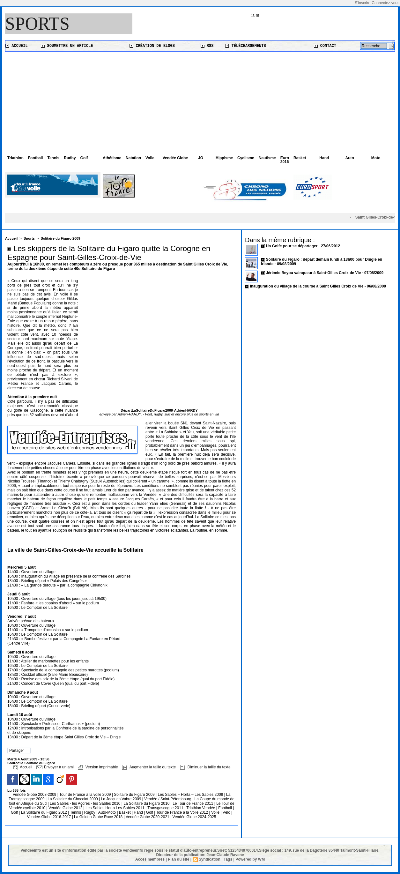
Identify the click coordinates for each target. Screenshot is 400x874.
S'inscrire (362, 3)
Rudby (70, 158)
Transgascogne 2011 (165, 808)
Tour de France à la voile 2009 (85, 794)
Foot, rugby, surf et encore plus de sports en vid (182, 414)
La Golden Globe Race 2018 (98, 817)
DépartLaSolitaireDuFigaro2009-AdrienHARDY (159, 410)
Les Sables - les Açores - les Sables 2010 (86, 803)
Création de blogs (152, 46)
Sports (37, 24)
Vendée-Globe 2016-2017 (49, 817)
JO (200, 158)
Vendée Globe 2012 (65, 808)
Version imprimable (98, 767)
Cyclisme (245, 158)
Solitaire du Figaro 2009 (60, 238)
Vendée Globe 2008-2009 (35, 794)
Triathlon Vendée (201, 808)
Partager (16, 750)
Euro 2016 (284, 160)
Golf (84, 158)
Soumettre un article (67, 46)
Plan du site (178, 859)
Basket (299, 158)
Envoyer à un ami (55, 767)
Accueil (16, 46)
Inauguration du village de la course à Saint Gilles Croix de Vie (306, 286)
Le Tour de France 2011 (193, 803)
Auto (349, 158)
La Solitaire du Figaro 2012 (44, 812)
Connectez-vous (385, 3)
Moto (376, 158)
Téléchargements (245, 46)
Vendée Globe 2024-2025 (194, 817)
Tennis (53, 158)
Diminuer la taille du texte (205, 767)
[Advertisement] (200, 99)
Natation (133, 158)
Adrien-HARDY (129, 414)
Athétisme (112, 158)
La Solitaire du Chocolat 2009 (73, 799)
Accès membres (150, 859)
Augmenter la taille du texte (149, 767)
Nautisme (267, 158)
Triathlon (15, 158)
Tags (228, 859)
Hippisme (224, 158)
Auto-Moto (107, 812)
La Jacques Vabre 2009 (121, 799)
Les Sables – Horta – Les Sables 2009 (191, 794)
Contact (325, 46)
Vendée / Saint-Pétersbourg (168, 799)
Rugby (90, 812)
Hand (324, 158)
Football (35, 158)
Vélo (226, 812)
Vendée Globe (175, 158)
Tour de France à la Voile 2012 (182, 812)
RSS (207, 46)
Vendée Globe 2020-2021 (148, 817)
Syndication (209, 859)
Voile (149, 158)
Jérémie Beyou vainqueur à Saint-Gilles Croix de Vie (313, 273)
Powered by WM (250, 859)
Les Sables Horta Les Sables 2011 (114, 808)
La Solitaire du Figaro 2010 (146, 803)
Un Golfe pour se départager (292, 246)
